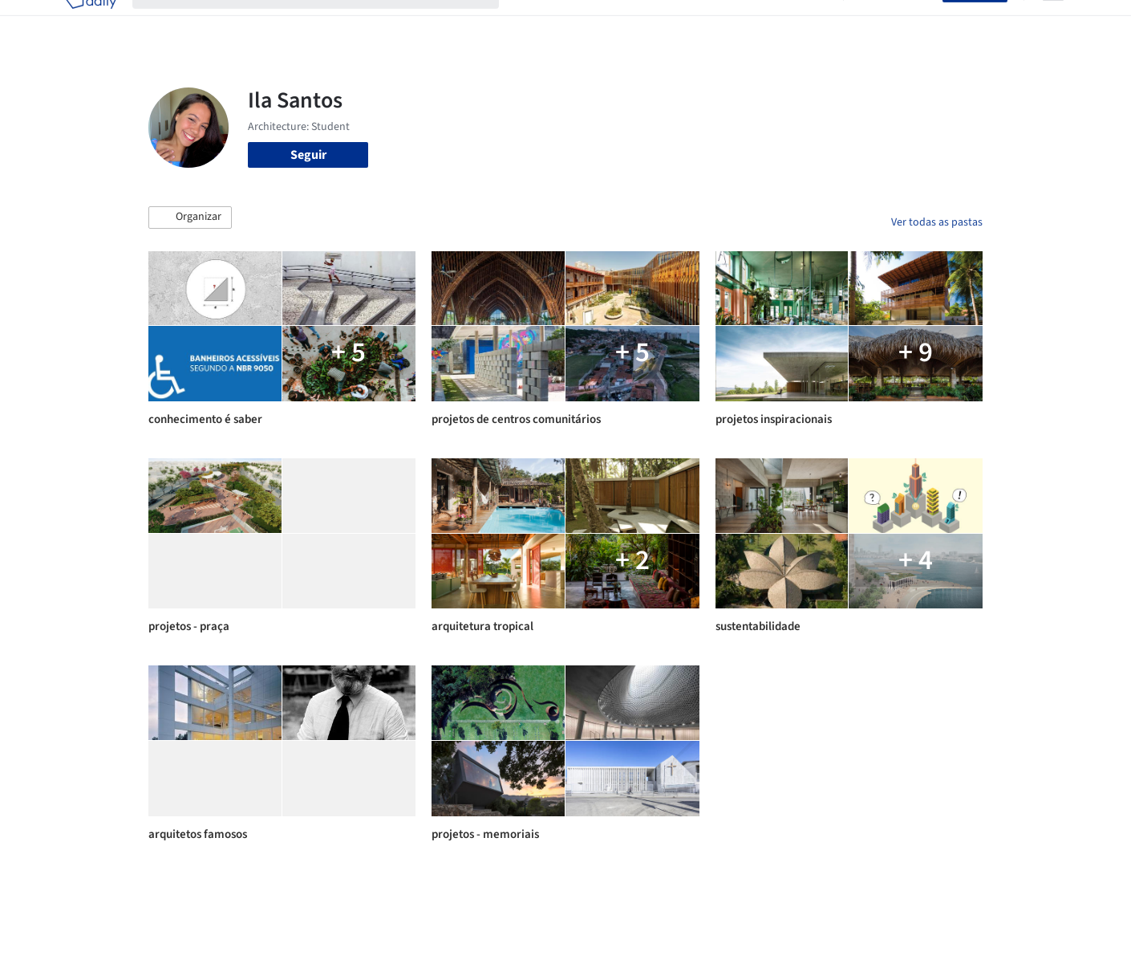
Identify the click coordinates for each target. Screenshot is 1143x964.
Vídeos (808, 22)
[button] (190, 217)
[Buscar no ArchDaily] (328, 22)
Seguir (308, 155)
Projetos (538, 22)
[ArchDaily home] (90, 22)
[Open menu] (1053, 22)
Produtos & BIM (676, 22)
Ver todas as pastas (937, 222)
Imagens (597, 22)
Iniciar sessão (896, 22)
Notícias (754, 22)
